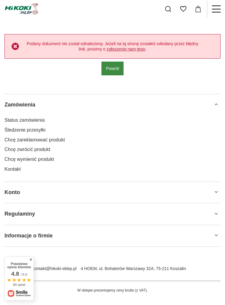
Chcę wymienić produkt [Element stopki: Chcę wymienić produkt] (29, 159)
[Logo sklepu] (21, 9)
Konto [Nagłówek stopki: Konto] (12, 192)
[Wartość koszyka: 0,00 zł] (198, 9)
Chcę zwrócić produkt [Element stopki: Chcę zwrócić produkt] (27, 149)
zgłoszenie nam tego (126, 49)
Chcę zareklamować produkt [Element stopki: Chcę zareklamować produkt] (34, 139)
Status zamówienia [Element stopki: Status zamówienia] (24, 120)
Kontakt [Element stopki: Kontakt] (12, 169)
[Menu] (216, 9)
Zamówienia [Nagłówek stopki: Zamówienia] (19, 105)
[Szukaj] (168, 9)
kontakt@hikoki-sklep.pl (54, 268)
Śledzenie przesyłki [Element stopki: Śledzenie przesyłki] (24, 129)
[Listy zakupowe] (183, 9)
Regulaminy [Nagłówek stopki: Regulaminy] (19, 214)
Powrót (112, 68)
